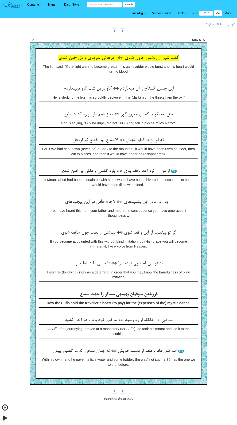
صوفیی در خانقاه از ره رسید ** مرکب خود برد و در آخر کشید (119, 320)
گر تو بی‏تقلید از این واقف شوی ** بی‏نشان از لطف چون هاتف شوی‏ (118, 232)
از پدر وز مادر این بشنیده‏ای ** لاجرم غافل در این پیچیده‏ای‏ (118, 202)
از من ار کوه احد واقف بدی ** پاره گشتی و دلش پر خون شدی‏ (115, 171)
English (210, 24)
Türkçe (220, 24)
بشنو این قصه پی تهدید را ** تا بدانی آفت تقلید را (118, 263)
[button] (35, 4)
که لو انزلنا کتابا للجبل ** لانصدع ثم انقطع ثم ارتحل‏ (118, 140)
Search (129, 4)
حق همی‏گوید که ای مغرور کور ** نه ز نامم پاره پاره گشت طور (118, 114)
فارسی (231, 24)
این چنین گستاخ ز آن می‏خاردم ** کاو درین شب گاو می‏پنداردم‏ (119, 88)
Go (218, 13)
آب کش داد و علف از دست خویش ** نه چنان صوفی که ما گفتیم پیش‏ (115, 351)
